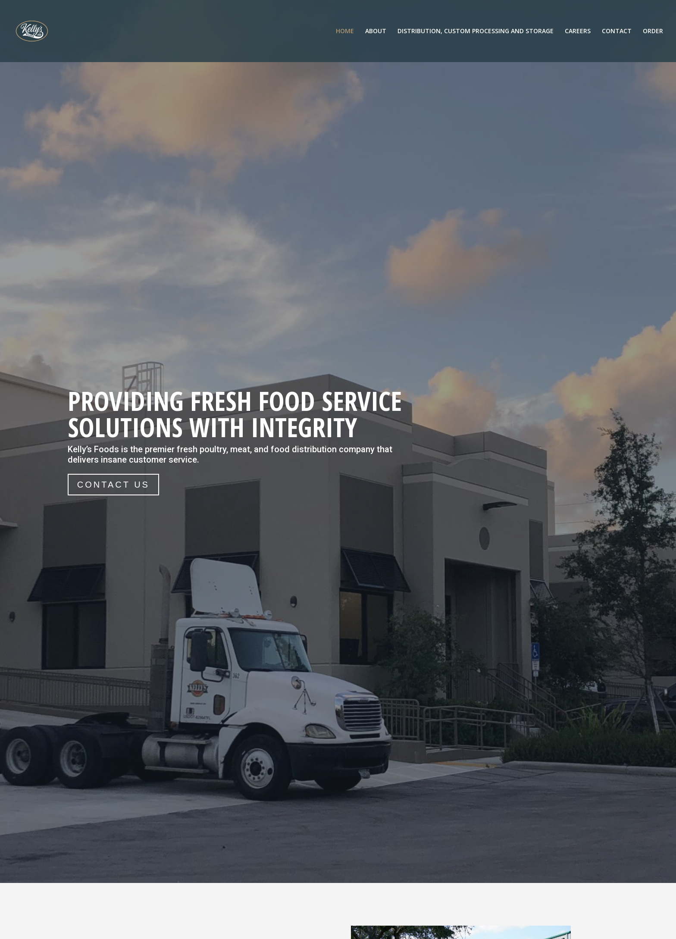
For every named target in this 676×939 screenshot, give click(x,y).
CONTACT (617, 31)
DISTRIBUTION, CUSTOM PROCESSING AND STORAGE (475, 31)
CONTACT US (113, 484)
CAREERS (578, 31)
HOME (345, 31)
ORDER (653, 31)
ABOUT (375, 31)
